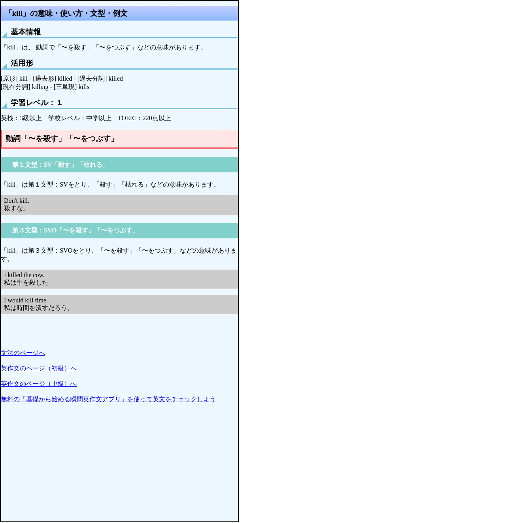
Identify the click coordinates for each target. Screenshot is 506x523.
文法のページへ (23, 352)
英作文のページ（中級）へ (39, 383)
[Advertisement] (119, 466)
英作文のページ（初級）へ (39, 368)
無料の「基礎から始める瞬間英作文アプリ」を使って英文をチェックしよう (108, 399)
